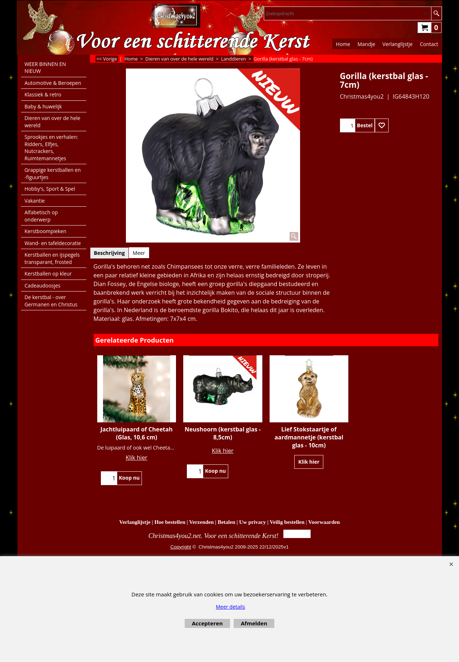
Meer (139, 252)
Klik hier (136, 458)
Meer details (230, 606)
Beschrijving (109, 252)
